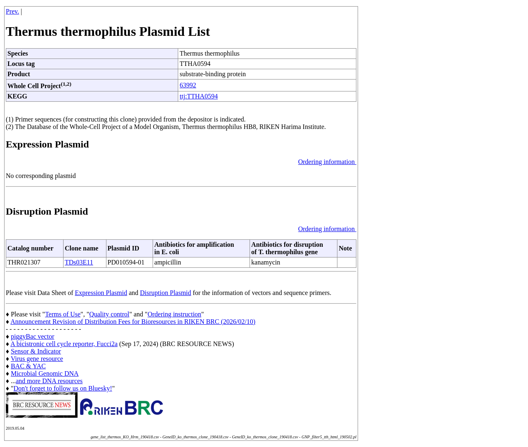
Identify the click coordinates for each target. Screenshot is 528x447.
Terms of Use (62, 314)
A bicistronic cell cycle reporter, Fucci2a (64, 343)
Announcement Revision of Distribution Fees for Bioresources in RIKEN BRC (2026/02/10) (132, 321)
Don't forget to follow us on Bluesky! (63, 388)
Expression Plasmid (101, 292)
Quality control (109, 314)
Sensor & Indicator (36, 351)
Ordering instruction (174, 314)
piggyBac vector (32, 336)
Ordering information (327, 161)
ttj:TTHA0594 (198, 96)
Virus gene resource (37, 358)
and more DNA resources (49, 380)
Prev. (12, 11)
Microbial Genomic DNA (44, 373)
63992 (187, 85)
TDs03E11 (79, 262)
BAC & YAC (28, 366)
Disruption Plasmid (165, 292)
